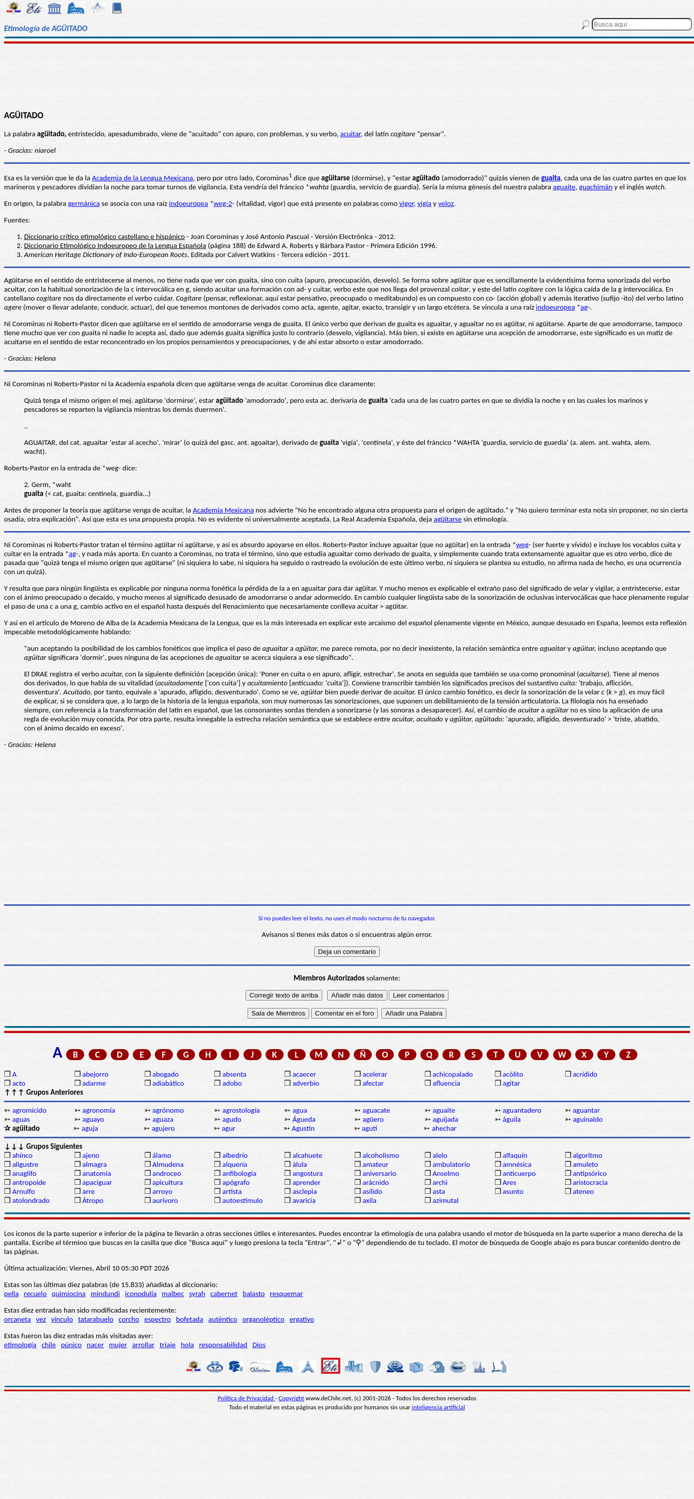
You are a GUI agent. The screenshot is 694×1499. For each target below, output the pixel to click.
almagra (94, 1164)
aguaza (162, 1119)
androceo (166, 1173)
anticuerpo (519, 1173)
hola (187, 1344)
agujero (163, 1128)
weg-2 (222, 203)
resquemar (286, 1293)
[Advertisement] (347, 76)
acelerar (374, 1074)
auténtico (223, 1319)
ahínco (22, 1155)
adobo (232, 1083)
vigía (424, 203)
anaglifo (24, 1173)
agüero (373, 1119)
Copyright (291, 1398)
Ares (509, 1182)
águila (512, 1119)
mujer (118, 1344)
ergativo (302, 1319)
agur (228, 1128)
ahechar (444, 1128)
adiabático (168, 1083)
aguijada (445, 1119)
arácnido (375, 1182)
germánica (84, 203)
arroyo (162, 1191)
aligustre (25, 1164)
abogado (165, 1074)
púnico (71, 1344)
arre (88, 1191)
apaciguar (97, 1182)
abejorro (95, 1074)
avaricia (304, 1200)
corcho (129, 1319)
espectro (157, 1319)
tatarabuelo (96, 1319)
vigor (406, 203)
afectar (372, 1083)
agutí (369, 1128)
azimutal (445, 1200)
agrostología (241, 1110)
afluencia (446, 1083)
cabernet (224, 1293)
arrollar (143, 1344)
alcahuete (308, 1155)
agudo (232, 1119)
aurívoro (165, 1200)
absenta (234, 1074)
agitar (511, 1083)
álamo (161, 1155)
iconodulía (140, 1293)
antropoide (29, 1182)
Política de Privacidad (246, 1398)
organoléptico (264, 1319)
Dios (259, 1344)
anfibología (239, 1173)
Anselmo (445, 1173)
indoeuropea (188, 203)
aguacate (376, 1110)
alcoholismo (380, 1155)
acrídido (585, 1074)
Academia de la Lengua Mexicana (142, 177)
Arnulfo (23, 1191)
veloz (445, 203)
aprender (307, 1182)
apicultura (167, 1182)
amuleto (585, 1164)
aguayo (93, 1119)
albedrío (235, 1155)
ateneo (583, 1191)
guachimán (596, 186)
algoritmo (587, 1155)
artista (232, 1191)
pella (11, 1293)
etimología (20, 1344)
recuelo (35, 1293)
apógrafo (236, 1182)
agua (300, 1110)
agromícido (29, 1110)
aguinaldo (588, 1119)
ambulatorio (451, 1164)
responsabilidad (223, 1344)
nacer (95, 1344)
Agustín (303, 1128)
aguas (21, 1119)
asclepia (305, 1191)
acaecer (304, 1074)
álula (300, 1164)
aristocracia (590, 1182)
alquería (235, 1164)
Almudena (167, 1164)
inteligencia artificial (438, 1407)
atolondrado (31, 1200)
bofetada (189, 1319)
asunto (513, 1191)
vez (41, 1319)
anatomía (96, 1173)
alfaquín (515, 1155)
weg (522, 544)
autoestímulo (242, 1200)
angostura (308, 1173)
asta (438, 1191)
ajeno (90, 1155)
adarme (94, 1083)
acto (18, 1083)
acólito (513, 1074)
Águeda (304, 1119)
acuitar (350, 133)
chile (49, 1344)
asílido (372, 1191)
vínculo (62, 1319)
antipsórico (590, 1173)
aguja (90, 1128)
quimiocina (68, 1293)
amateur (375, 1164)
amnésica (517, 1164)
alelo (439, 1155)
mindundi (105, 1293)
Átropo (92, 1200)
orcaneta (17, 1319)
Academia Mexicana (223, 510)
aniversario (379, 1173)
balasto (254, 1293)
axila (369, 1200)
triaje (168, 1344)
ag (583, 307)
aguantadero (522, 1110)
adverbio (306, 1083)
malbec (173, 1293)
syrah (197, 1293)
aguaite (564, 186)
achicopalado (452, 1074)
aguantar (586, 1110)
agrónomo (168, 1110)
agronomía (98, 1110)
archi (439, 1182)
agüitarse (448, 519)
